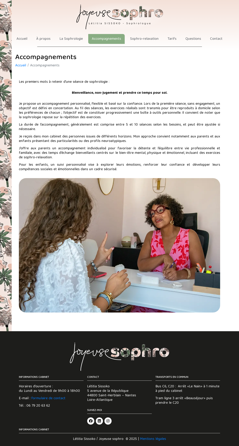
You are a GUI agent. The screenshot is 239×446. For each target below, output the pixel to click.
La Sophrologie (71, 39)
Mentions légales (153, 439)
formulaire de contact (48, 398)
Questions (193, 39)
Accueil (22, 39)
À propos (43, 39)
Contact (216, 39)
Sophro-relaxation (144, 39)
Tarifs (172, 39)
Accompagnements (106, 39)
